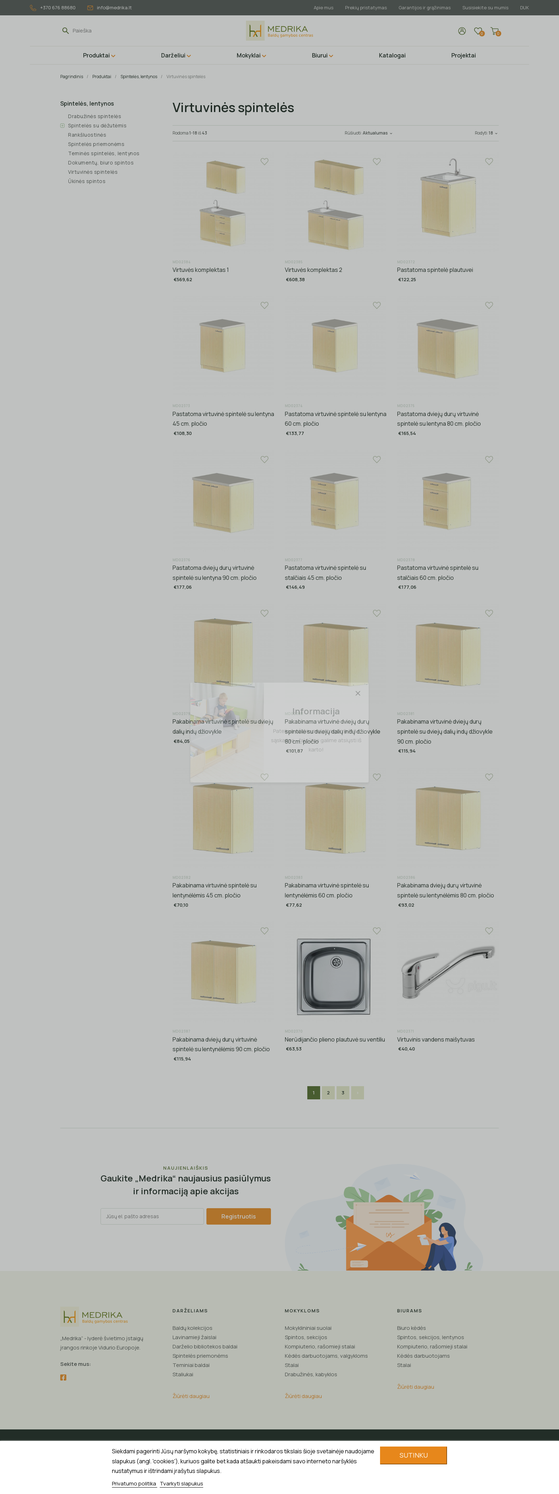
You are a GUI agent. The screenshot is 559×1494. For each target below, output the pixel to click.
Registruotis (238, 1216)
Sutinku (414, 1455)
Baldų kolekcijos (192, 1328)
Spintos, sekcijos (306, 1337)
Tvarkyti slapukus (181, 1483)
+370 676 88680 (53, 7)
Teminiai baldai (191, 1365)
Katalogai (392, 55)
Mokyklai (249, 55)
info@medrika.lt (109, 7)
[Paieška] (105, 31)
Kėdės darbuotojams (423, 1355)
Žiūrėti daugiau (191, 1396)
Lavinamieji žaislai (194, 1337)
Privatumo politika (134, 1483)
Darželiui (173, 55)
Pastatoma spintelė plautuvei (435, 270)
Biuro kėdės (411, 1328)
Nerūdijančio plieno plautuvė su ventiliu (335, 1039)
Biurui (320, 55)
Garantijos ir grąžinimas (425, 7)
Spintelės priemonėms (96, 144)
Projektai (463, 55)
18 (494, 133)
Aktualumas (378, 133)
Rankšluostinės (87, 134)
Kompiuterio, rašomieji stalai (320, 1346)
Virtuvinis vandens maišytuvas (436, 1039)
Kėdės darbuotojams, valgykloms (326, 1355)
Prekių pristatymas (366, 7)
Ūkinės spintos (87, 181)
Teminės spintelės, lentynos (104, 153)
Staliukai (183, 1374)
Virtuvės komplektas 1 (201, 270)
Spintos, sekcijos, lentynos (430, 1337)
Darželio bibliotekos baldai (205, 1346)
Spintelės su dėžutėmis (97, 125)
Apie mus (323, 7)
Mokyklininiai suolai (308, 1328)
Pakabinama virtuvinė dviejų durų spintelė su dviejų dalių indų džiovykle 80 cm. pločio (332, 731)
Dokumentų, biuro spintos (101, 162)
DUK (524, 7)
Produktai (96, 55)
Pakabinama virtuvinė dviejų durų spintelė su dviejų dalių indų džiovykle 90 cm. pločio (445, 731)
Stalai (292, 1365)
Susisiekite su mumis (485, 7)
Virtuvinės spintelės (93, 171)
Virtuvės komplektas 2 (313, 270)
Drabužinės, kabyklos (311, 1374)
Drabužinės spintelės (94, 116)
